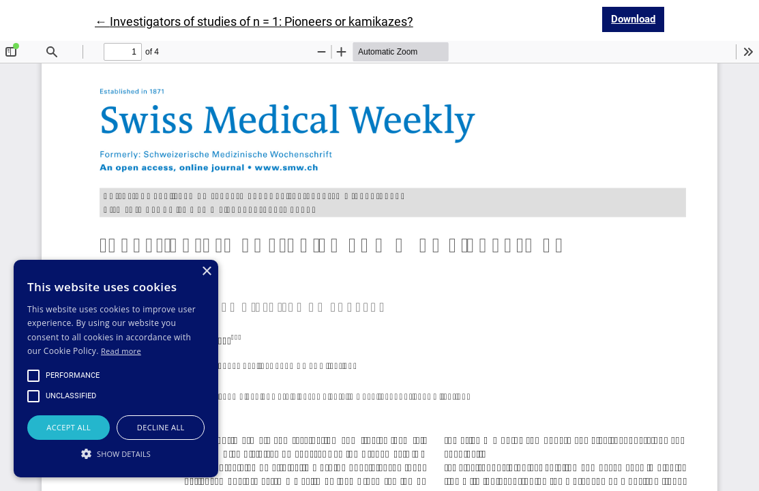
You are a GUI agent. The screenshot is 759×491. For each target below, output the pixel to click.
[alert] (116, 368)
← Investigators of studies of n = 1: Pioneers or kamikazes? (254, 21)
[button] (116, 453)
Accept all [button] (68, 427)
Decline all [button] (161, 427)
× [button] (206, 272)
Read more (121, 351)
